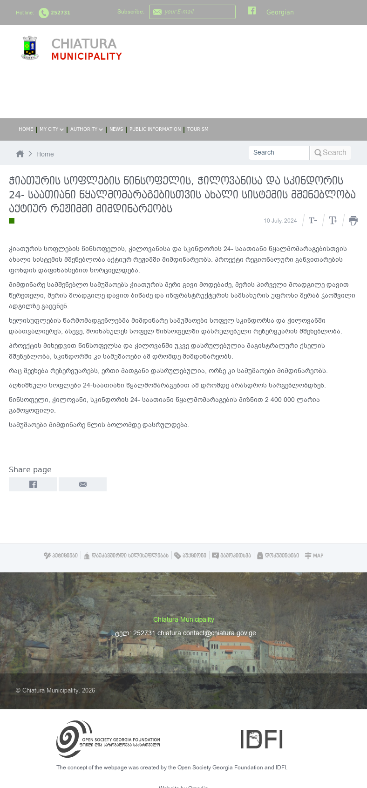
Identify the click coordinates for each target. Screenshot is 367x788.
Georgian (280, 12)
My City (52, 129)
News (116, 129)
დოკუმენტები (278, 555)
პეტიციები (61, 555)
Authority (86, 129)
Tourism (198, 129)
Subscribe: (130, 11)
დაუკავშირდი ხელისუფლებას (126, 555)
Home (26, 129)
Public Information (155, 129)
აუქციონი (190, 555)
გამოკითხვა (231, 555)
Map (314, 555)
